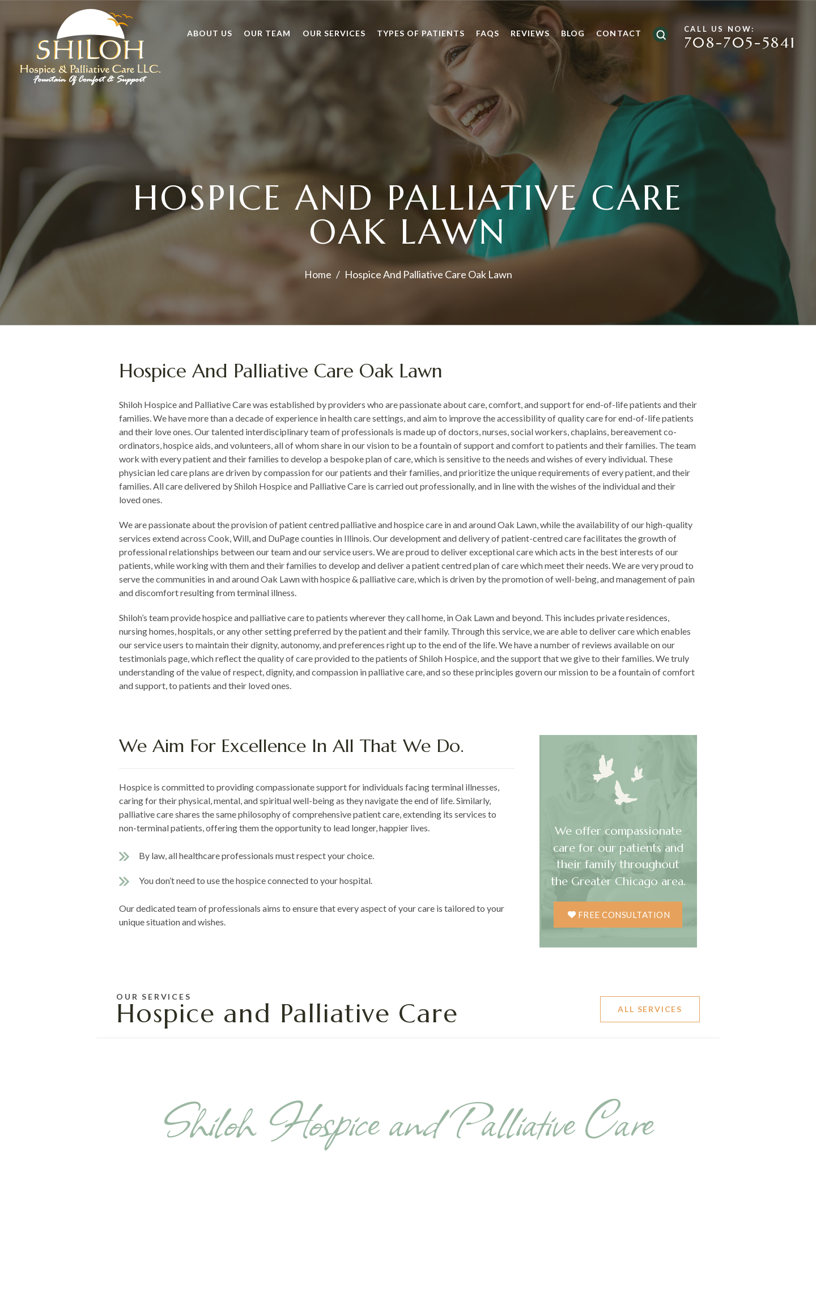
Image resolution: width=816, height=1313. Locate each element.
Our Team (260, 33)
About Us (203, 33)
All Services (650, 1009)
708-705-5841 (734, 44)
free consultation (624, 914)
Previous (81, 1239)
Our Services (327, 33)
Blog (567, 33)
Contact (612, 33)
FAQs (481, 33)
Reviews (523, 33)
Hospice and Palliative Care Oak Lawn (301, 369)
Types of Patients (414, 33)
